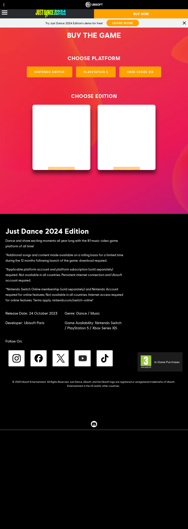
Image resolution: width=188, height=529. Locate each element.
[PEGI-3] (160, 360)
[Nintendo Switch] (49, 72)
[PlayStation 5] (96, 72)
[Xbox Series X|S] (140, 72)
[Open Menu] (4, 12)
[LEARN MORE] (122, 23)
